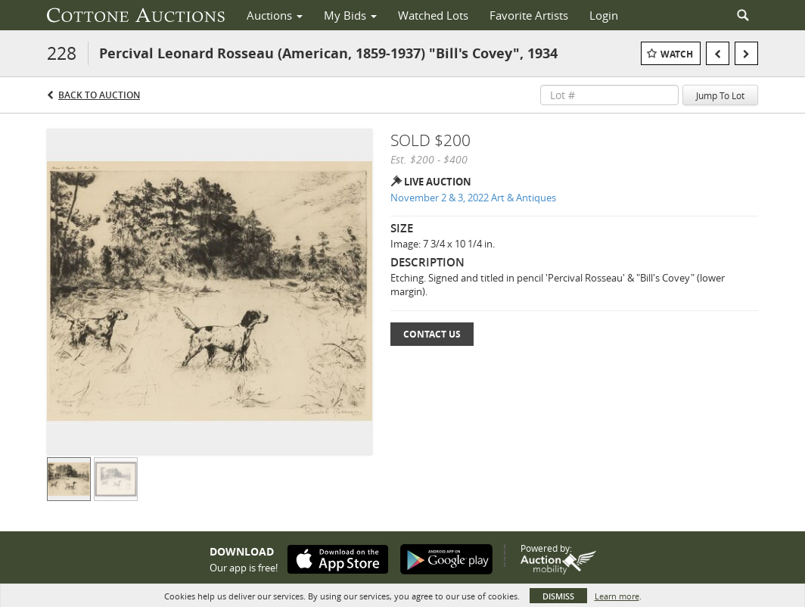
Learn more (617, 596)
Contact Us (432, 334)
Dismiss (558, 596)
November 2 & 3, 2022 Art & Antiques (473, 197)
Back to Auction (99, 95)
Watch (676, 54)
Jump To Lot (720, 95)
